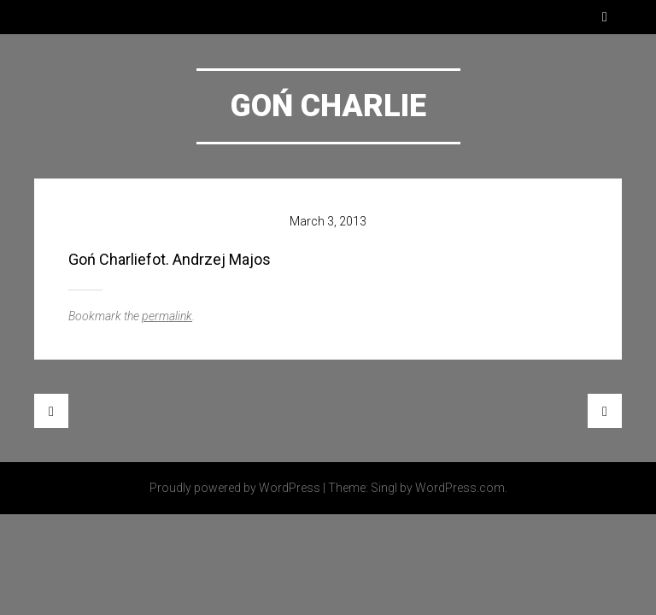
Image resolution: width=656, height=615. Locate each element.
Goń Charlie (328, 106)
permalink (167, 316)
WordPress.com (460, 488)
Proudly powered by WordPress (234, 488)
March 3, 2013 (328, 221)
